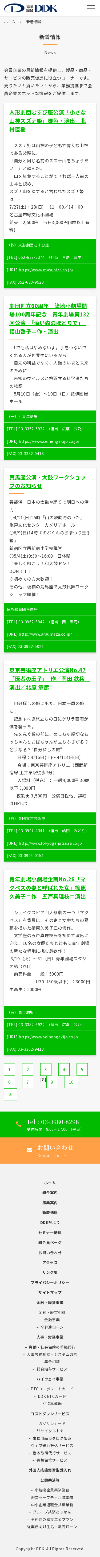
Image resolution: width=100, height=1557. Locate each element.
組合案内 (50, 1192)
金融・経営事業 (50, 1302)
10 (71, 1082)
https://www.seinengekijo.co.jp (48, 1036)
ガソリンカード (52, 1423)
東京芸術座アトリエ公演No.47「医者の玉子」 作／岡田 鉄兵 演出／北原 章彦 (49, 678)
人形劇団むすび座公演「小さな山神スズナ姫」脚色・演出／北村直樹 (47, 120)
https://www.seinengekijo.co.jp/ (49, 441)
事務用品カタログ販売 (52, 1438)
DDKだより (50, 1222)
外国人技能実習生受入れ (50, 1470)
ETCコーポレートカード (52, 1388)
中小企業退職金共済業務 (52, 1504)
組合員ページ (50, 1242)
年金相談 (52, 1361)
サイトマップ (50, 1292)
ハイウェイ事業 (50, 1379)
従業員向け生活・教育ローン (52, 1526)
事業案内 (50, 1202)
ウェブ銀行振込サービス (52, 1445)
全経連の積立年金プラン (52, 1519)
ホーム (10, 21)
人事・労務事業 (50, 1337)
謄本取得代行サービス (52, 1453)
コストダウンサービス (50, 1413)
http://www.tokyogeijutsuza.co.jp (50, 843)
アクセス (50, 1262)
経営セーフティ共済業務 (52, 1497)
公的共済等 (50, 1480)
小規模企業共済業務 (52, 1490)
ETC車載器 (52, 1403)
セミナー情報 (50, 1232)
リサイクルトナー (52, 1430)
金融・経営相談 (52, 1312)
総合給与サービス (52, 1369)
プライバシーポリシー (50, 1282)
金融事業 (52, 1319)
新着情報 (50, 1212)
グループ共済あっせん (52, 1512)
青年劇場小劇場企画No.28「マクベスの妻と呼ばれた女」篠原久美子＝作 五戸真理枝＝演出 (47, 887)
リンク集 (50, 1272)
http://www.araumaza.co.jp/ (45, 634)
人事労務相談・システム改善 (52, 1354)
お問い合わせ (50, 1252)
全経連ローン (52, 1327)
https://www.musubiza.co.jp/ (46, 269)
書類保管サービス (52, 1460)
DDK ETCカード (52, 1396)
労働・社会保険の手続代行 (52, 1347)
